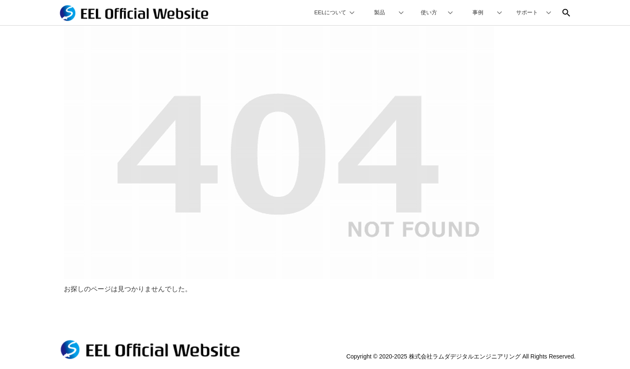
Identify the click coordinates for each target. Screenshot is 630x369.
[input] (562, 12)
